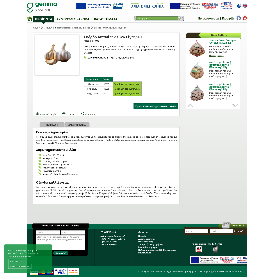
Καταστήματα (106, 19)
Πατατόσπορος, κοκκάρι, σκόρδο (73, 27)
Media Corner (215, 247)
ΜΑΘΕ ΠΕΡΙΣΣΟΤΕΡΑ (20, 266)
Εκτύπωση (71, 114)
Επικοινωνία (208, 18)
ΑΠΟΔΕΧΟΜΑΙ (16, 261)
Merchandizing (145, 241)
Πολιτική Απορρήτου (208, 271)
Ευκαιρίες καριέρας (148, 247)
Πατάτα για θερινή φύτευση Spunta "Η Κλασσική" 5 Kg (220, 87)
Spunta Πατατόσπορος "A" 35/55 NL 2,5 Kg (222, 41)
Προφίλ (227, 18)
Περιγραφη (52, 124)
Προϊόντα (43, 19)
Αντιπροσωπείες (146, 238)
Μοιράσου (90, 114)
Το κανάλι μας (199, 247)
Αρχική (36, 27)
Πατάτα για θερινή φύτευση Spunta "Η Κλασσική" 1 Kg (220, 65)
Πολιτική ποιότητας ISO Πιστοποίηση (157, 249)
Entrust (238, 271)
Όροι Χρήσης (190, 271)
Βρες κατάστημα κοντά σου (155, 106)
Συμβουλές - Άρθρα (73, 19)
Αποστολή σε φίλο (48, 114)
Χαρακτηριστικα (77, 124)
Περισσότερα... (216, 55)
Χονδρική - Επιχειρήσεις (150, 244)
